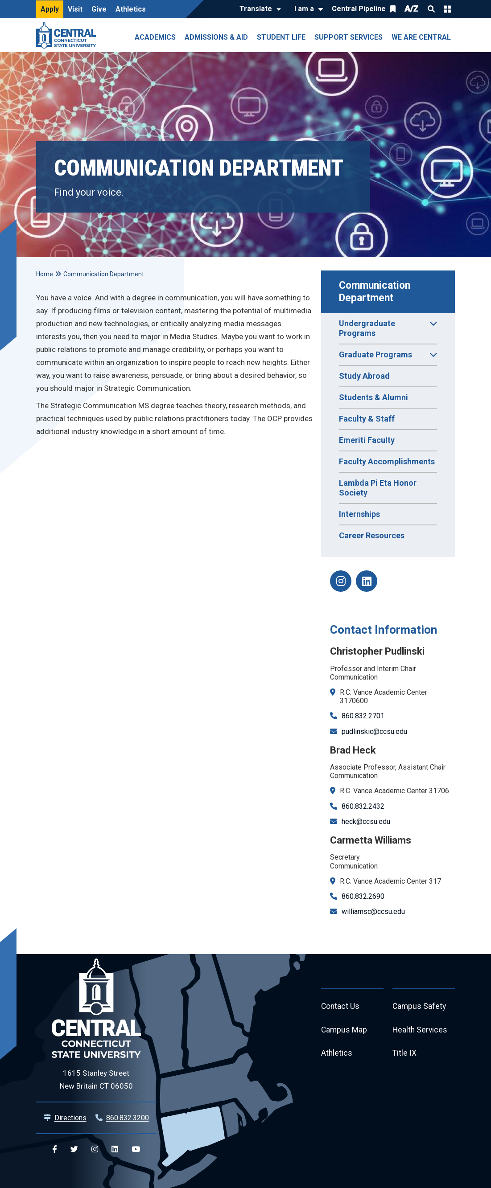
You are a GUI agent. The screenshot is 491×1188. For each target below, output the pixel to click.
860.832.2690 (363, 896)
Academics (155, 37)
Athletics (131, 9)
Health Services (420, 1031)
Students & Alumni (373, 397)
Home (44, 274)
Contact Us (340, 1007)
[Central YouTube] (136, 1149)
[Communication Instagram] (340, 581)
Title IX (404, 1055)
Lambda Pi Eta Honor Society (378, 487)
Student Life (281, 37)
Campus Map (344, 1031)
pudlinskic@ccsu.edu (374, 731)
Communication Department (376, 291)
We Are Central (421, 37)
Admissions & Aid (216, 37)
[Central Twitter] (74, 1149)
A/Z (411, 9)
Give (99, 9)
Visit (75, 9)
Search (431, 9)
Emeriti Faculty (367, 440)
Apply (50, 9)
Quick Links (447, 9)
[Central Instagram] (94, 1149)
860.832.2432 (363, 806)
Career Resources (371, 535)
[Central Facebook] (54, 1149)
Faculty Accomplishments (387, 461)
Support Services (348, 37)
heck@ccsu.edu (366, 821)
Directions (70, 1118)
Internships (359, 514)
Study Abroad (364, 376)
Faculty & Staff (367, 418)
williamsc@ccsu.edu (373, 911)
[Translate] (258, 9)
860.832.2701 (363, 716)
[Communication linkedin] (366, 581)
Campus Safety (419, 1007)
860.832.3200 (127, 1118)
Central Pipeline (359, 8)
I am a (304, 8)
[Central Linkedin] (114, 1149)
